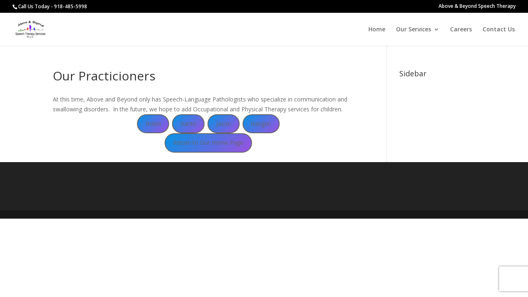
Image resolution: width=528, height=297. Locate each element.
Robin (153, 123)
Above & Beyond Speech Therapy (477, 6)
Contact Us (499, 29)
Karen (188, 123)
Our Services (413, 29)
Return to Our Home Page (208, 142)
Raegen (261, 123)
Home (376, 29)
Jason (223, 123)
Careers (461, 29)
